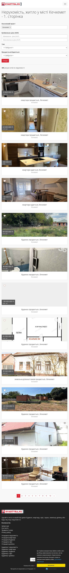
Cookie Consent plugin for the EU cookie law (51, 569)
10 (50, 496)
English (35, 560)
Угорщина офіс (7, 542)
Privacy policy (6, 532)
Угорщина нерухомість (10, 536)
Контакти (5, 528)
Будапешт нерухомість (10, 547)
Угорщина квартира (9, 538)
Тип (3, 44)
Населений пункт (8, 24)
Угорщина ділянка (8, 544)
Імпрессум (5, 526)
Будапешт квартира (9, 549)
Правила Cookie (7, 530)
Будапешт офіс (7, 553)
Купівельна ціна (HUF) (10, 33)
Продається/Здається (10, 52)
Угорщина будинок (8, 540)
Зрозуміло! (51, 565)
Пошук (5, 61)
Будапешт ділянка (8, 556)
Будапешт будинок (8, 551)
